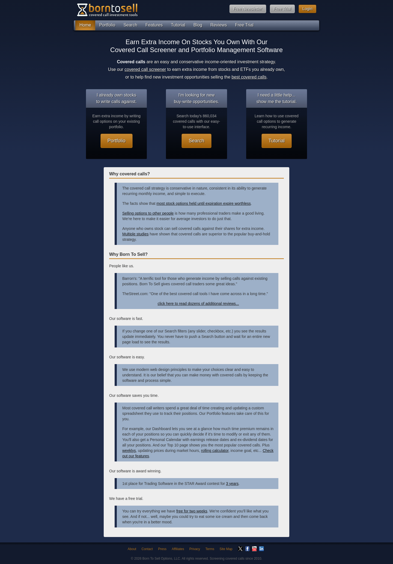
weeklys (129, 450)
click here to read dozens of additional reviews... (198, 303)
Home (85, 25)
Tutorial (178, 25)
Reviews (218, 25)
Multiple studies (135, 234)
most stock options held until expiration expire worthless (203, 203)
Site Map (225, 549)
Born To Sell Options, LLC (161, 558)
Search (130, 25)
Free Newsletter (247, 8)
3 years (232, 483)
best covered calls (249, 77)
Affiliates (178, 549)
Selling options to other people (148, 213)
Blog (197, 25)
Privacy (194, 549)
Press (162, 549)
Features (154, 25)
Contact (147, 549)
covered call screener (145, 69)
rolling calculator (214, 450)
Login (307, 8)
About (132, 549)
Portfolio (107, 25)
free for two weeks (191, 511)
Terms (209, 549)
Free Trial (282, 8)
